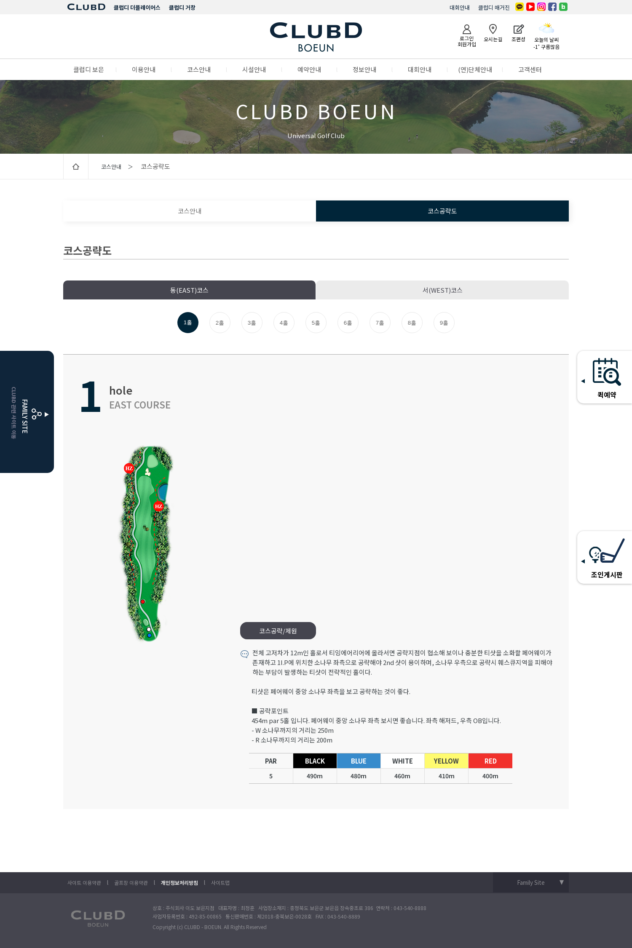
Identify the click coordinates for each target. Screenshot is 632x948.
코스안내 (199, 69)
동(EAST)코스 (189, 290)
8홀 (412, 323)
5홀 (316, 323)
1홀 (188, 322)
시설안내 (254, 69)
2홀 (220, 323)
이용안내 (143, 69)
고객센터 (530, 69)
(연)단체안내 (475, 69)
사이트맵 (220, 882)
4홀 (284, 323)
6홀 (348, 323)
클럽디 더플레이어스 (137, 7)
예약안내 (309, 69)
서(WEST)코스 (443, 290)
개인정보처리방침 (179, 882)
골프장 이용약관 (131, 882)
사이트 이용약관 (84, 882)
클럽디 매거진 (494, 7)
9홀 (444, 323)
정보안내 (364, 69)
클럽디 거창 (182, 7)
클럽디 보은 (88, 69)
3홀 (252, 323)
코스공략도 (442, 210)
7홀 (380, 323)
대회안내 (460, 7)
